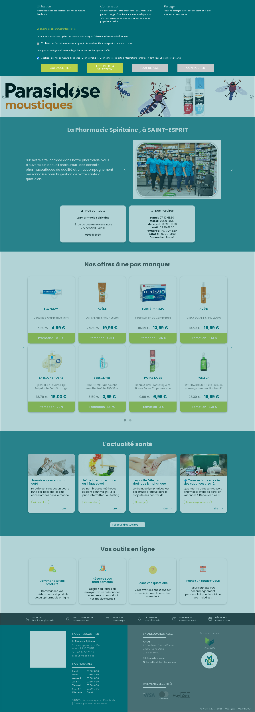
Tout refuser (150, 68)
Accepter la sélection (105, 68)
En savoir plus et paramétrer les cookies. (56, 29)
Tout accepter (59, 68)
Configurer (195, 68)
